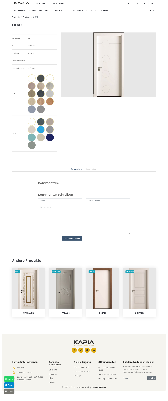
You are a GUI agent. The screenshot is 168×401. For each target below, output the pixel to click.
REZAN (102, 312)
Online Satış (41, 3)
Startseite (19, 10)
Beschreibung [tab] (91, 169)
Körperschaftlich (39, 10)
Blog (93, 10)
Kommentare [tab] (76, 169)
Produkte (61, 10)
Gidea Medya (100, 387)
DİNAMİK (139, 312)
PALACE (65, 312)
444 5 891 (21, 367)
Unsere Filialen (79, 10)
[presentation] (64, 65)
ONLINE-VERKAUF (81, 367)
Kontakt (105, 10)
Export (9, 379)
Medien (52, 382)
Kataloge (77, 375)
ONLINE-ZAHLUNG (82, 371)
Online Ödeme (58, 3)
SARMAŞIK (28, 312)
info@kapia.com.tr (24, 372)
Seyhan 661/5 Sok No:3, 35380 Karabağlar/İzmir (30, 378)
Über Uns (53, 370)
